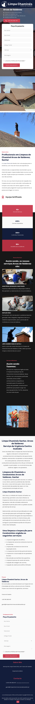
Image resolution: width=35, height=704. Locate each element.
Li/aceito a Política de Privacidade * (15, 60)
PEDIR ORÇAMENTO (12, 65)
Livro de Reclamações (7, 694)
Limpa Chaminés (8, 163)
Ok (17, 701)
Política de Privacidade (17, 694)
